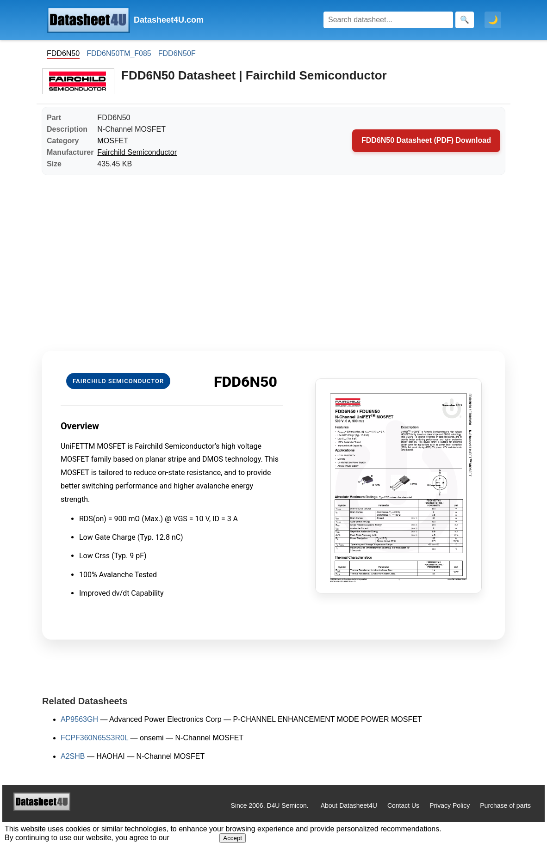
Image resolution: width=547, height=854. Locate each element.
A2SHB (73, 756)
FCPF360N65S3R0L (94, 738)
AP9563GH (79, 719)
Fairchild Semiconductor (137, 152)
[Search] (388, 20)
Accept (232, 838)
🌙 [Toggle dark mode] (493, 19)
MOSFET (112, 141)
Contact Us (403, 805)
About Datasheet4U (349, 805)
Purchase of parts (505, 805)
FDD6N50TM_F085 (119, 53)
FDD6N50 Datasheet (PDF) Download (426, 140)
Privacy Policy (449, 805)
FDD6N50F (177, 53)
